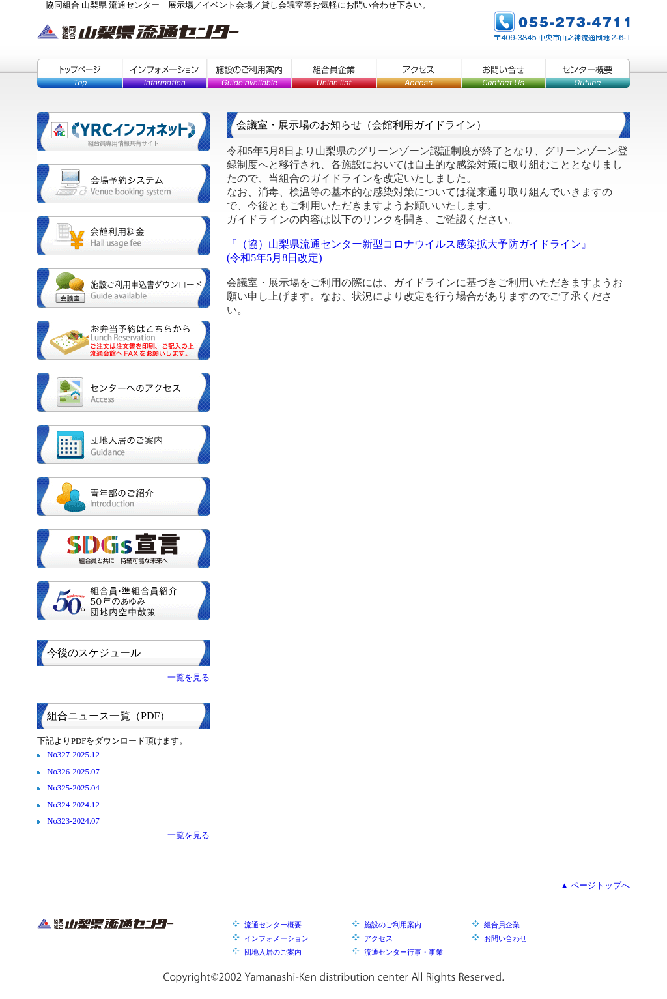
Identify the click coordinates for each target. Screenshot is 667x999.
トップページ (79, 73)
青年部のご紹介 (123, 496)
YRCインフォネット (123, 131)
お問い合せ (503, 73)
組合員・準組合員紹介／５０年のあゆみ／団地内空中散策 (123, 600)
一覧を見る (188, 677)
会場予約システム (123, 183)
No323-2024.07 (73, 821)
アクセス (418, 73)
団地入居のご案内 (123, 444)
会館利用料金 (123, 235)
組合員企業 (333, 73)
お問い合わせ (505, 938)
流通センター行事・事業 (403, 952)
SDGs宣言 (123, 548)
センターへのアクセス (123, 392)
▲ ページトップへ (595, 885)
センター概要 (587, 73)
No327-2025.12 (73, 754)
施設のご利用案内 (248, 73)
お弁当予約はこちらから (123, 340)
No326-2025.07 (73, 771)
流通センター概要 (273, 925)
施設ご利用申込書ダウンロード (123, 288)
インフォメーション (164, 73)
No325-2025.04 (73, 787)
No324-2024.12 (73, 804)
